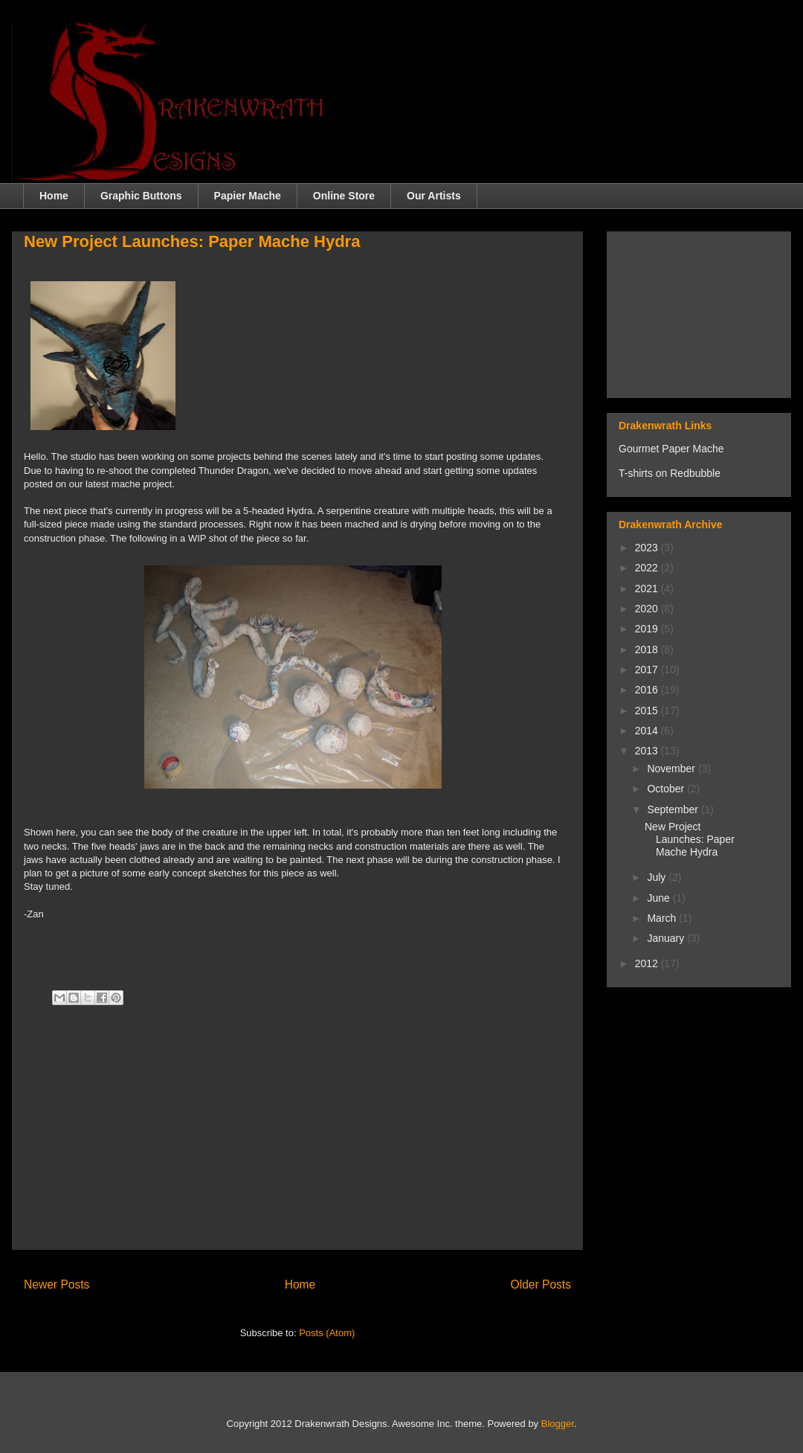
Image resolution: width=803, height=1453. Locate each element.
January (667, 938)
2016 (648, 690)
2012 (648, 963)
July (657, 877)
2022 (648, 568)
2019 (648, 629)
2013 (648, 751)
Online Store (344, 196)
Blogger (557, 1423)
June (659, 898)
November (672, 768)
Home (53, 196)
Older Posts (541, 1284)
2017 (648, 670)
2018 (648, 649)
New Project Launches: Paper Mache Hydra (192, 241)
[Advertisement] (297, 1134)
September (673, 809)
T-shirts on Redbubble (669, 473)
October (667, 789)
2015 (648, 710)
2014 (648, 731)
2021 (648, 588)
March (663, 918)
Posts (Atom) (327, 1332)
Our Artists (434, 196)
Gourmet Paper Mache (671, 449)
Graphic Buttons (141, 196)
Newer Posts (56, 1284)
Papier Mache (247, 196)
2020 (648, 609)
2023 (648, 548)
